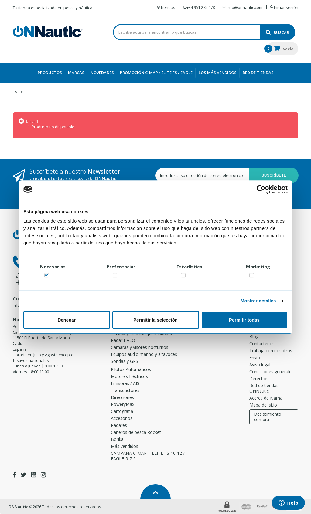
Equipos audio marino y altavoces (144, 354)
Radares (119, 425)
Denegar (66, 319)
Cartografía (122, 411)
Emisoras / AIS (125, 383)
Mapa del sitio (263, 405)
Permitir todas (244, 319)
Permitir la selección (155, 319)
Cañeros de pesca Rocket (136, 432)
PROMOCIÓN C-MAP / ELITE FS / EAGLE (156, 72)
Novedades (102, 72)
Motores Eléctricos (129, 376)
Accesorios (121, 418)
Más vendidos (124, 446)
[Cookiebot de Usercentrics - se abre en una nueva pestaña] (261, 189)
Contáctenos (262, 343)
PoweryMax (122, 404)
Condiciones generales (271, 371)
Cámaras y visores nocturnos (139, 347)
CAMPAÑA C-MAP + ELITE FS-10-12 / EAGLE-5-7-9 (148, 455)
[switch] (115, 276)
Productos (50, 72)
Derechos (258, 378)
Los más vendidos (218, 72)
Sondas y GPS (124, 361)
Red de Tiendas (258, 72)
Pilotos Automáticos (131, 369)
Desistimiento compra (267, 416)
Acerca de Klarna (265, 398)
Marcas (76, 72)
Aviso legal (259, 364)
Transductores (125, 390)
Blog (253, 336)
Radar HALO (123, 340)
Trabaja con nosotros (270, 350)
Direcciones (122, 397)
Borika (117, 439)
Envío (254, 357)
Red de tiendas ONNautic (264, 388)
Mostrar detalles (258, 300)
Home (18, 91)
